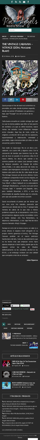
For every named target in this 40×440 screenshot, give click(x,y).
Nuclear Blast (29, 324)
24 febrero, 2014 (9, 56)
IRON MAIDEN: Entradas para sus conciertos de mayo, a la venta (23, 384)
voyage (29, 328)
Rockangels (27, 376)
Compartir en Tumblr (20, 309)
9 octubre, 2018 (17, 376)
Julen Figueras (21, 56)
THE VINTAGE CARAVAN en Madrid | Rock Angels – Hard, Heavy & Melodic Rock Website (19, 403)
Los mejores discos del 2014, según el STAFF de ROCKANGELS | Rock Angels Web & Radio (17, 424)
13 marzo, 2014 (17, 387)
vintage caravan (17, 328)
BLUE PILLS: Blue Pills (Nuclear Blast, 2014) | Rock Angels (18, 414)
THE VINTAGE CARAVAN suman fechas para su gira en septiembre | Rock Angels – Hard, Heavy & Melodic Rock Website (19, 408)
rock (5, 328)
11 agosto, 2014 (17, 366)
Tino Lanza (26, 366)
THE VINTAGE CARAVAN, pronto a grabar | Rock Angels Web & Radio (18, 419)
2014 (9, 324)
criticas (17, 324)
